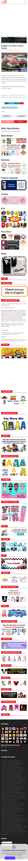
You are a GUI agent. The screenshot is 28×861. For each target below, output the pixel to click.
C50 (24, 95)
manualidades (5, 802)
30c (7, 95)
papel (11, 809)
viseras (14, 831)
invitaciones (4, 795)
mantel (14, 799)
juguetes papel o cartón (7, 797)
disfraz (3, 781)
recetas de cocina (5, 815)
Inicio (4, 40)
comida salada (8, 97)
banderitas (12, 767)
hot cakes (4, 792)
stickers (9, 825)
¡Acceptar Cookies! (10, 858)
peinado (11, 811)
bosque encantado (18, 95)
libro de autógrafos (6, 799)
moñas (9, 806)
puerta (14, 813)
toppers (20, 827)
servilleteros (19, 820)
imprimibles (11, 792)
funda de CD (19, 783)
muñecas (16, 806)
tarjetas (16, 825)
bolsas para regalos (6, 770)
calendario (11, 772)
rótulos (10, 818)
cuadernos (10, 777)
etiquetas (4, 783)
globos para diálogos (19, 788)
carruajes (19, 772)
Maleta (3, 761)
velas (9, 831)
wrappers (21, 831)
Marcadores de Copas (12, 761)
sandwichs (18, 818)
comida (3, 97)
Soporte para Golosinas (15, 763)
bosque (11, 95)
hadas (20, 97)
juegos (22, 795)
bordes (20, 770)
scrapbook (4, 820)
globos (9, 788)
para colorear (18, 809)
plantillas (17, 811)
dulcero (10, 781)
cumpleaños (15, 97)
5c (8, 95)
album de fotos (13, 765)
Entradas (4, 842)
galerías (19, 786)
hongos (10, 40)
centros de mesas (5, 774)
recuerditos (15, 815)
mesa (20, 804)
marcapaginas (5, 804)
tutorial (3, 829)
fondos (11, 783)
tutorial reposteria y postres (14, 829)
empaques (18, 781)
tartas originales (11, 827)
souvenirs (18, 822)
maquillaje (14, 802)
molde (3, 806)
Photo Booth (4, 763)
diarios (14, 779)
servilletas (12, 820)
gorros (3, 790)
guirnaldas (10, 790)
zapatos (3, 834)
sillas (3, 822)
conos (3, 777)
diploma (21, 779)
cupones (18, 777)
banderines (4, 767)
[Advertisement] (13, 21)
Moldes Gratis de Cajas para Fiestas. (10, 745)
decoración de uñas (6, 779)
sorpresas (9, 822)
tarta (3, 827)
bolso (15, 770)
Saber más (19, 858)
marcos (13, 804)
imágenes (20, 792)
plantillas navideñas (6, 813)
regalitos (3, 818)
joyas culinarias (14, 795)
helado (17, 790)
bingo (20, 767)
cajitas (3, 772)
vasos (3, 831)
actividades (4, 765)
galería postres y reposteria (7, 786)
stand (3, 825)
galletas (3, 788)
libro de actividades (20, 797)
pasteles (3, 811)
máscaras (4, 809)
